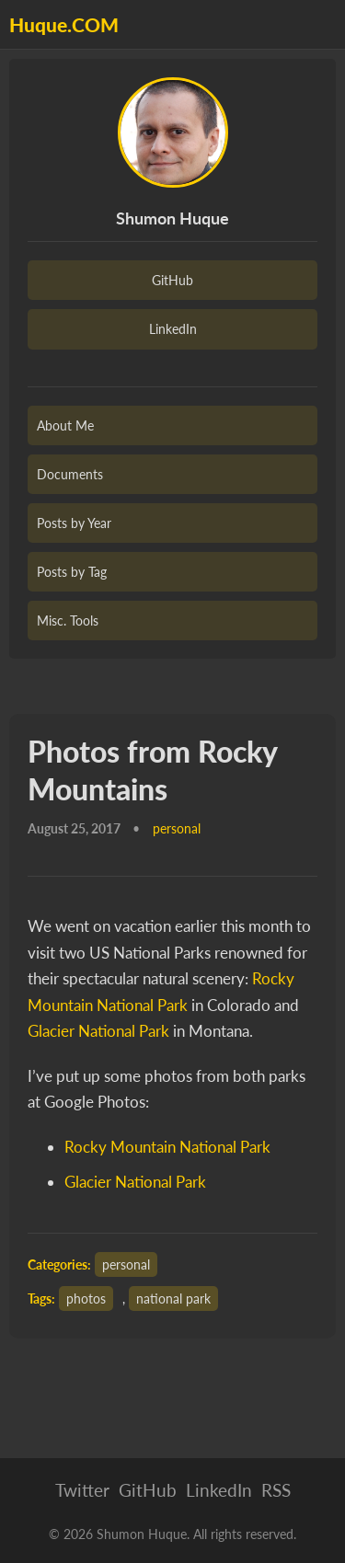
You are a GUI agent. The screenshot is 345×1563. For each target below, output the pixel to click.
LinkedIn (173, 329)
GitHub (172, 280)
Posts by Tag (72, 572)
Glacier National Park (98, 1030)
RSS (276, 1489)
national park (173, 1298)
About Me (65, 425)
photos (86, 1298)
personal (126, 1264)
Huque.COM (64, 24)
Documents (70, 474)
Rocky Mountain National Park (167, 1146)
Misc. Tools (67, 620)
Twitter (82, 1489)
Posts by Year (74, 523)
